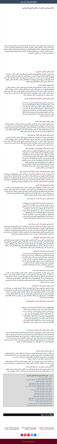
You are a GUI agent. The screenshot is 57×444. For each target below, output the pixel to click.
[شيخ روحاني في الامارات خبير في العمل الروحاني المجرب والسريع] (11, 421)
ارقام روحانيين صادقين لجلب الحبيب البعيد (42, 394)
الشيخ (38, 74)
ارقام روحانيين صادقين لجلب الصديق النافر (42, 396)
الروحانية (48, 89)
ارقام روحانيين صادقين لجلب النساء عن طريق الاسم (40, 383)
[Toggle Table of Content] (50, 376)
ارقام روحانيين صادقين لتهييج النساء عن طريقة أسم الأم (39, 384)
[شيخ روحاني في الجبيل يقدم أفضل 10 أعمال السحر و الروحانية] (28, 421)
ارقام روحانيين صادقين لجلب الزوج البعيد (42, 393)
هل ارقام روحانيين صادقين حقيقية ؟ (43, 401)
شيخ (42, 45)
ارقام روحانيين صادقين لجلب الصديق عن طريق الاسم (39, 399)
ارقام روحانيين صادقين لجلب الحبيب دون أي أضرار (40, 389)
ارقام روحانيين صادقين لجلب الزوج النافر (42, 391)
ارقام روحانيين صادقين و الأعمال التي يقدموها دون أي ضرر (39, 379)
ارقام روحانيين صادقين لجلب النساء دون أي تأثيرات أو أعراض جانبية (38, 386)
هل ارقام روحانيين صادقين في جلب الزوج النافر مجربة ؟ (39, 405)
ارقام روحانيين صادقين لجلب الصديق (43, 381)
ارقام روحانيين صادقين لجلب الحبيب (43, 388)
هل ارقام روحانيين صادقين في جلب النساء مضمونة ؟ (39, 403)
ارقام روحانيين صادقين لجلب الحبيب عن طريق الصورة (39, 398)
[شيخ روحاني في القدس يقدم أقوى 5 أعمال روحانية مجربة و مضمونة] (46, 421)
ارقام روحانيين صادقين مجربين (44, 378)
